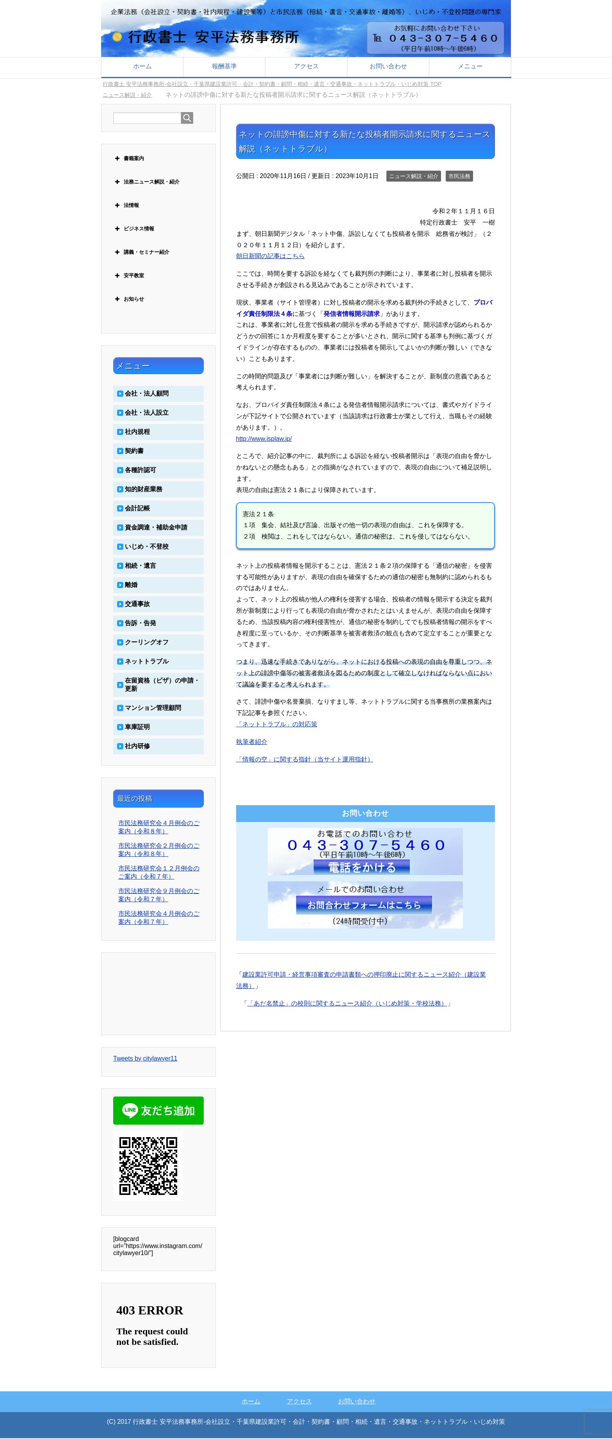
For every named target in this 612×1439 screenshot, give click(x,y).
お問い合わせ (388, 66)
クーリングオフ (147, 643)
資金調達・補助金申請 (156, 528)
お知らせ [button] (128, 300)
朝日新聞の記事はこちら (270, 256)
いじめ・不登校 (147, 547)
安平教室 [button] (128, 276)
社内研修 (137, 747)
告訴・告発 (140, 624)
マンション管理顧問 (153, 708)
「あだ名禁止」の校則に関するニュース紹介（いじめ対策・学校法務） (347, 1004)
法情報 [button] (126, 206)
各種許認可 (140, 470)
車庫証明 (137, 727)
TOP (296, 84)
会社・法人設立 (147, 413)
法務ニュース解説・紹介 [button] (146, 183)
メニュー (470, 66)
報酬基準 (224, 66)
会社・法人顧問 (147, 394)
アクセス (306, 66)
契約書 (134, 451)
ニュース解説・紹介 (413, 177)
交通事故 (137, 604)
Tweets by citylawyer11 (145, 1059)
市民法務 (459, 177)
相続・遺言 (140, 566)
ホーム (142, 66)
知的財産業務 (143, 490)
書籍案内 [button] (128, 159)
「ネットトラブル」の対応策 (276, 725)
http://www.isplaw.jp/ (264, 439)
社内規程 (137, 432)
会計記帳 (137, 509)
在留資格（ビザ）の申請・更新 (162, 685)
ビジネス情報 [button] (133, 230)
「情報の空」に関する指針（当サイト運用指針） (305, 760)
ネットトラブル (147, 662)
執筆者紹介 (251, 742)
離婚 (131, 585)
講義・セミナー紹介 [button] (141, 253)
